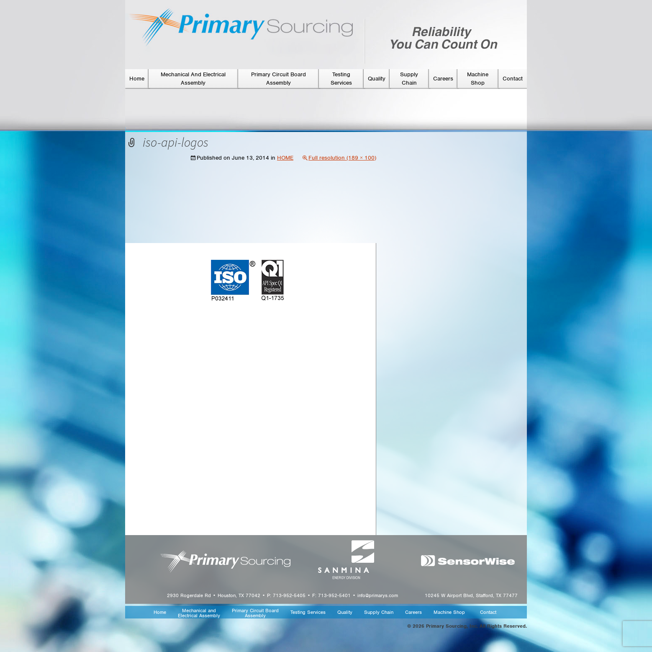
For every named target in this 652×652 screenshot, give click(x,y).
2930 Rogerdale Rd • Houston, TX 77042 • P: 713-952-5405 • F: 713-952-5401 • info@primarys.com (282, 595)
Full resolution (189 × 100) (342, 157)
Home (136, 78)
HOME (285, 157)
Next (362, 290)
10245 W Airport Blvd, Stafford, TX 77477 (471, 595)
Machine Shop (449, 612)
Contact (513, 78)
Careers (443, 78)
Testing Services (308, 612)
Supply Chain (378, 612)
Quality (376, 78)
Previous (143, 290)
